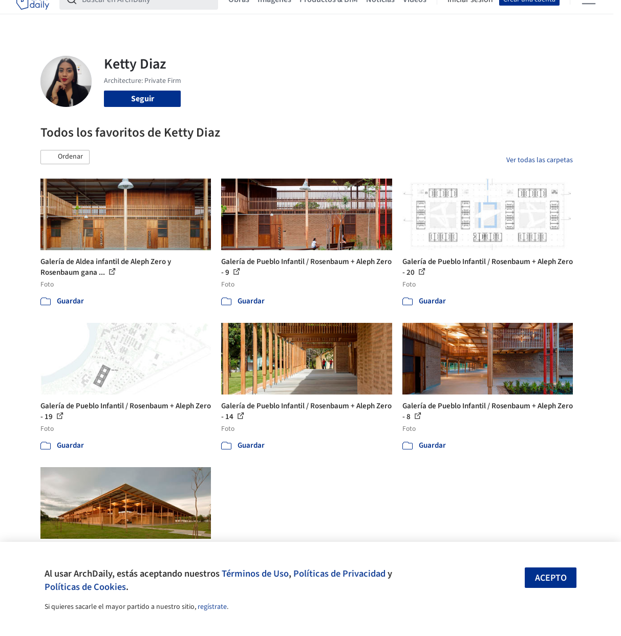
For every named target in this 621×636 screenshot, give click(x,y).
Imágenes (274, 14)
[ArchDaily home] (32, 14)
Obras (238, 14)
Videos (414, 14)
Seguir (142, 98)
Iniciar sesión (470, 14)
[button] (65, 157)
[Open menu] (589, 14)
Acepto (551, 578)
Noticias (380, 14)
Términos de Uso (255, 573)
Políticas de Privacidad (339, 573)
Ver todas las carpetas (539, 160)
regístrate (212, 607)
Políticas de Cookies (85, 587)
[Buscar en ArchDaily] (147, 14)
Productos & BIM (328, 14)
